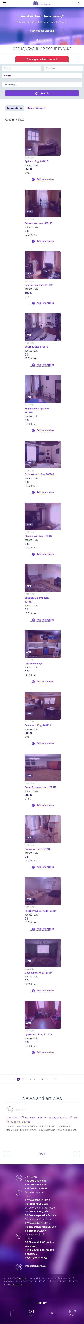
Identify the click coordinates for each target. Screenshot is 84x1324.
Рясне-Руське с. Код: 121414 (40, 910)
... (51, 1079)
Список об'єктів (14, 107)
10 (43, 1079)
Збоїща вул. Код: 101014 (38, 536)
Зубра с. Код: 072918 (36, 346)
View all (42, 1153)
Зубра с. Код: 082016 (36, 161)
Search (42, 93)
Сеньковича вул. (34, 663)
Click (4, 4)
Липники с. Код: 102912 (38, 725)
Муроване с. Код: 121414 (38, 972)
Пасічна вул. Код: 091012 (39, 285)
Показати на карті (36, 107)
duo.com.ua (16, 1284)
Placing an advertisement (42, 59)
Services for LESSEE (42, 30)
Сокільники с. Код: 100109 (39, 474)
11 (47, 1079)
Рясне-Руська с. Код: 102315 (40, 787)
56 (55, 1079)
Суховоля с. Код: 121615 (38, 1034)
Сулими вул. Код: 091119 (38, 223)
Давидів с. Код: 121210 (37, 849)
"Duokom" (21, 1278)
